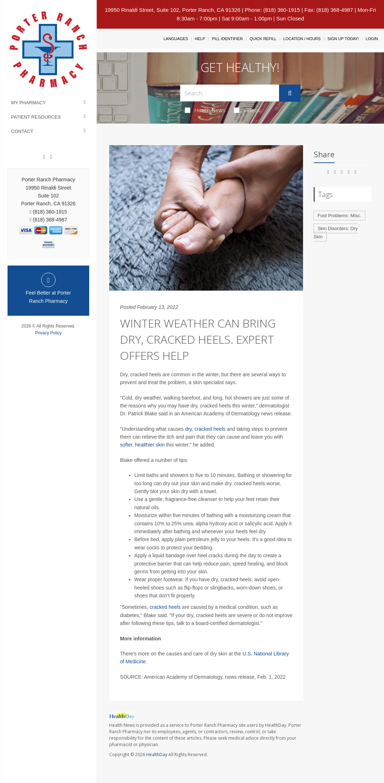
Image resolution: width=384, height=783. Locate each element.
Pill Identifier (227, 39)
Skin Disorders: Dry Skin (335, 232)
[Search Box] (229, 93)
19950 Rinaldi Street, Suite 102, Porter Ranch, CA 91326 (172, 10)
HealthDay (156, 754)
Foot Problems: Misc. (339, 215)
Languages (175, 39)
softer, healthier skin (142, 445)
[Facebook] (44, 157)
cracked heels (164, 607)
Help (200, 39)
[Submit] (290, 93)
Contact (22, 131)
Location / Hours (302, 39)
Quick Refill (263, 39)
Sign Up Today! (343, 39)
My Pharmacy (28, 102)
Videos (247, 110)
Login (372, 39)
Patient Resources (36, 117)
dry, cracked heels (205, 429)
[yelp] (51, 157)
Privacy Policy (48, 332)
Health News (205, 110)
